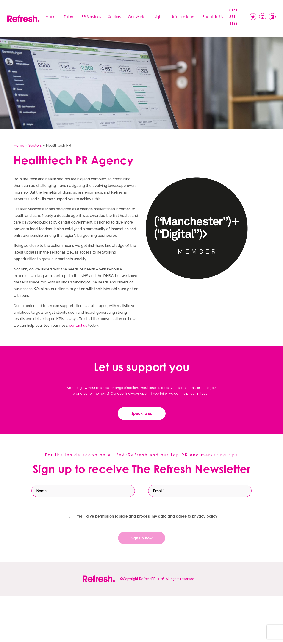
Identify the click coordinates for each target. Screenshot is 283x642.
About (51, 16)
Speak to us (141, 413)
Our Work (136, 16)
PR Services (91, 16)
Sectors (114, 16)
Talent (69, 16)
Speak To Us (213, 16)
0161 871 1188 (233, 17)
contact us (78, 325)
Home (19, 145)
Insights (157, 16)
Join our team (183, 16)
